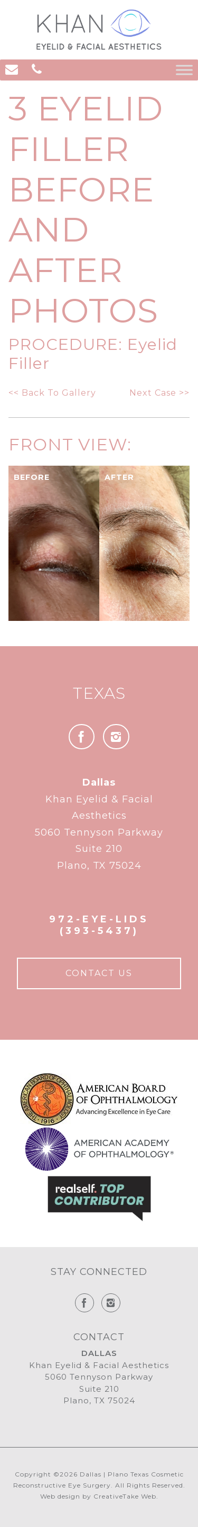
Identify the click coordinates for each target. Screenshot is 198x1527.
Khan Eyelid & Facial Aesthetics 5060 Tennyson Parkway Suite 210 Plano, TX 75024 (99, 824)
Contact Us (99, 973)
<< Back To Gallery (52, 393)
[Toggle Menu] (184, 70)
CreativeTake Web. (125, 1496)
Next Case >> (159, 393)
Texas (99, 693)
